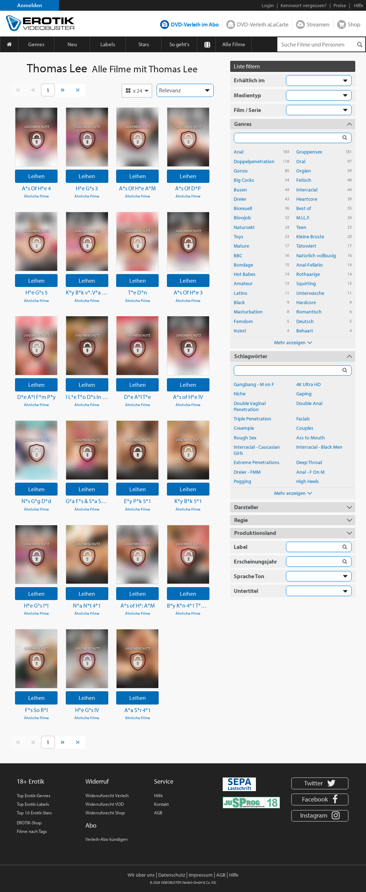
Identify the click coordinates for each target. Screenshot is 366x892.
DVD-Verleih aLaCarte (262, 24)
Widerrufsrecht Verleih (107, 795)
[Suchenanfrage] (321, 44)
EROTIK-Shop (29, 822)
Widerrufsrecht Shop (105, 812)
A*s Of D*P (188, 188)
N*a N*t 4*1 (87, 605)
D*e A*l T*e (137, 396)
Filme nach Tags (32, 831)
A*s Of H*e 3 (188, 292)
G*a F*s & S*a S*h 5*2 (87, 501)
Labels (107, 44)
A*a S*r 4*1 (137, 709)
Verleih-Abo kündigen (106, 839)
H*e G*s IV (87, 709)
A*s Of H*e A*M (137, 188)
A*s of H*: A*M (137, 605)
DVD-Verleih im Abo (195, 24)
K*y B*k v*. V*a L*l (87, 292)
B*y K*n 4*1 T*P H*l (188, 605)
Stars (143, 44)
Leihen (36, 176)
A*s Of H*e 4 (36, 188)
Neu (72, 44)
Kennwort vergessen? (304, 5)
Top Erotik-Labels (33, 804)
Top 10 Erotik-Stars (34, 812)
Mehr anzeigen (292, 342)
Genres (36, 44)
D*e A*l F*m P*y (36, 396)
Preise (339, 5)
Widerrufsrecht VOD (104, 804)
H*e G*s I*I (36, 605)
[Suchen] (360, 44)
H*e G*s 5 (36, 292)
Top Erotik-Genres (33, 795)
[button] (137, 90)
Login (268, 5)
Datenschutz (171, 875)
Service (163, 781)
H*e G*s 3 (87, 188)
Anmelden (29, 5)
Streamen (318, 24)
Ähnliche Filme (36, 196)
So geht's (179, 44)
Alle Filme (233, 44)
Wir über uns (141, 875)
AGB (158, 812)
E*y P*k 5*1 (137, 501)
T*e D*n (137, 292)
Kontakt (161, 804)
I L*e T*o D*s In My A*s (87, 396)
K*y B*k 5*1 (188, 501)
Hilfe (158, 795)
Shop (354, 24)
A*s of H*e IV (188, 396)
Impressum (201, 875)
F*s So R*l (36, 709)
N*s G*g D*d (36, 501)
